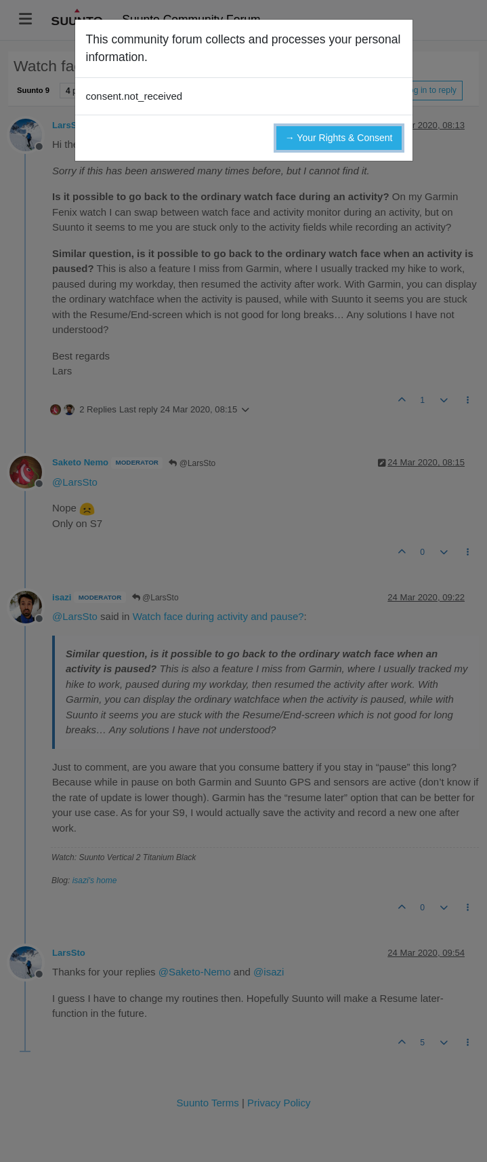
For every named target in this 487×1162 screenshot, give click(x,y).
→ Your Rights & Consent (339, 137)
